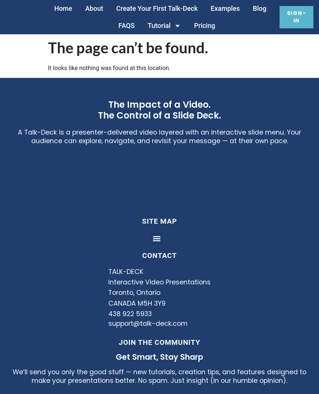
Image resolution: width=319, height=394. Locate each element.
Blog (258, 8)
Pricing (203, 25)
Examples (224, 8)
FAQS (126, 25)
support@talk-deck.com (148, 323)
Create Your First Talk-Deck (156, 8)
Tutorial (163, 26)
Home (62, 8)
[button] (157, 238)
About (93, 8)
